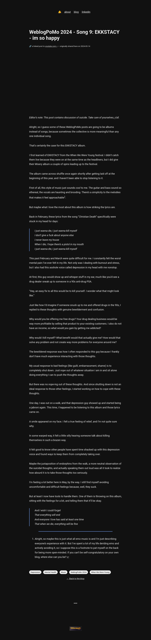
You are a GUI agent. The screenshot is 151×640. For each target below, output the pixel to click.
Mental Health (50, 572)
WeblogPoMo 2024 (78, 572)
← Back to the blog (75, 578)
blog (76, 11)
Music (63, 572)
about (67, 11)
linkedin (86, 11)
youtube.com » (51, 46)
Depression (35, 572)
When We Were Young (100, 572)
